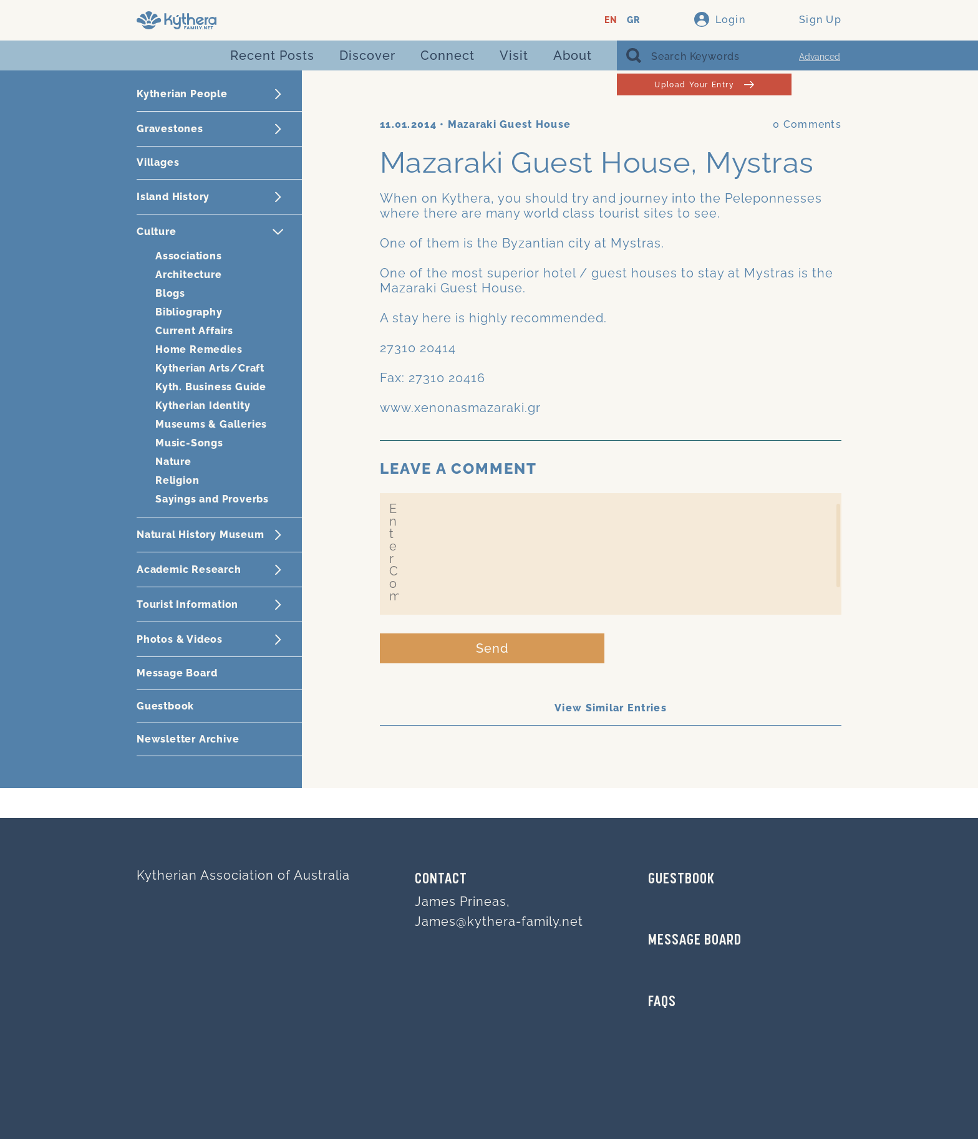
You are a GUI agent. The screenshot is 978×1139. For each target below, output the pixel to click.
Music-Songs (189, 443)
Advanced (819, 57)
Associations (188, 256)
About (572, 55)
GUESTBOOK (681, 879)
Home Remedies (198, 349)
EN (610, 20)
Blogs (170, 293)
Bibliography (189, 312)
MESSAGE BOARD (695, 940)
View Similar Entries (610, 708)
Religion (177, 480)
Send (492, 648)
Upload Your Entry (703, 84)
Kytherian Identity (202, 405)
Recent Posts (272, 55)
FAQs (662, 1002)
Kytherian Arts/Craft (209, 368)
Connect (447, 55)
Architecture (188, 275)
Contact (441, 879)
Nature (173, 462)
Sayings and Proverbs (212, 499)
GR (633, 20)
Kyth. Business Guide (210, 387)
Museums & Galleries (211, 424)
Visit (514, 55)
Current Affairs (194, 331)
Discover (367, 55)
